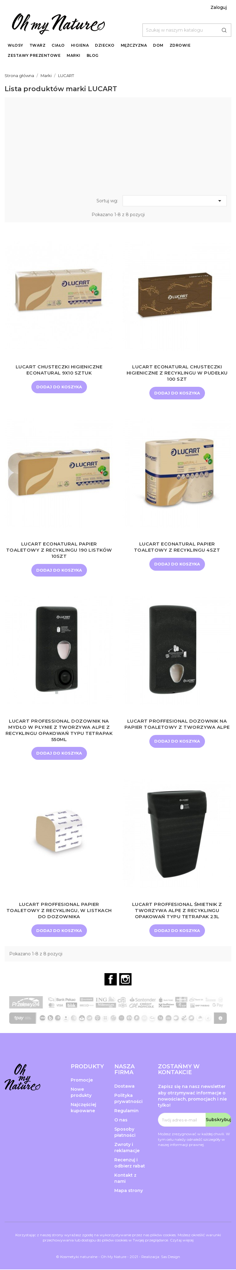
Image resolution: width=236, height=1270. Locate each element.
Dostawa (124, 1086)
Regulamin (126, 1111)
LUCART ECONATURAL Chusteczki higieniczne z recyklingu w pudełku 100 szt (177, 373)
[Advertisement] (118, 148)
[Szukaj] (186, 30)
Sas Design (170, 1257)
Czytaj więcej (182, 1240)
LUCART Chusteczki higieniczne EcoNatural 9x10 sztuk (59, 370)
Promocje (82, 1080)
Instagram (125, 980)
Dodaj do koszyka (59, 387)
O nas (121, 1120)
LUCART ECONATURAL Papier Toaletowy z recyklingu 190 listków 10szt (59, 550)
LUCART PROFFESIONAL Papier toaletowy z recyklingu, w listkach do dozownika (59, 911)
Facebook (110, 980)
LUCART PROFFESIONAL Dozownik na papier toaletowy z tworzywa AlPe (177, 724)
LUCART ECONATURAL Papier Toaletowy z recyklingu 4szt (177, 547)
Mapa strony (128, 1191)
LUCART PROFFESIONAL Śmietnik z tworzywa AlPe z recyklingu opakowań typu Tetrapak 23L (177, 911)
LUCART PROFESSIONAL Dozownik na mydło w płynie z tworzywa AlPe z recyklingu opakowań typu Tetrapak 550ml (59, 730)
